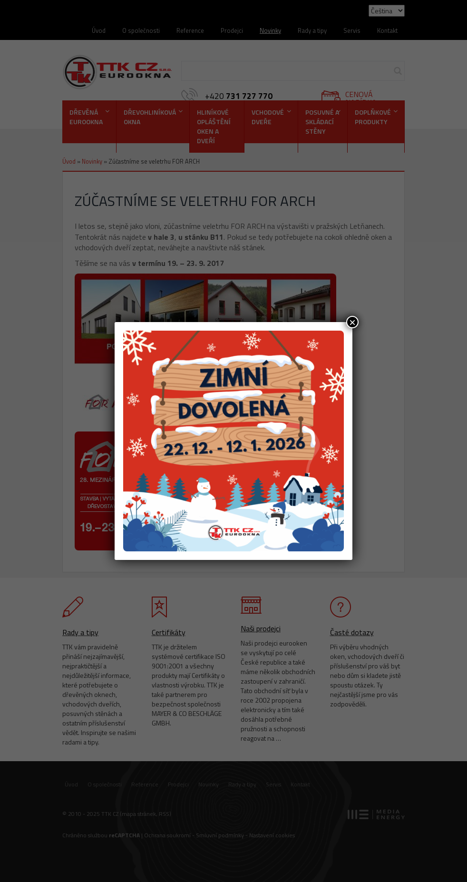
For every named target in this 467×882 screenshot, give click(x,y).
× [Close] (352, 322)
